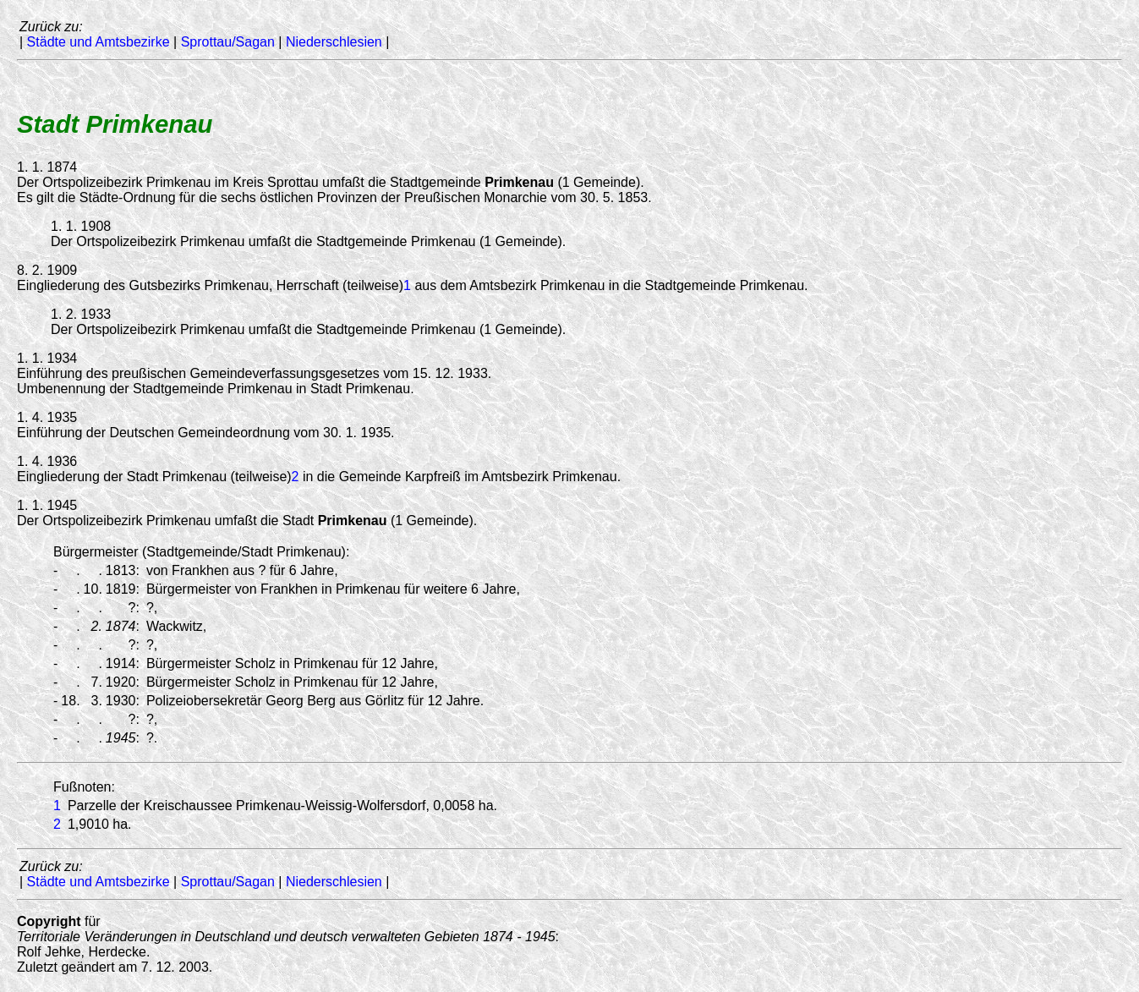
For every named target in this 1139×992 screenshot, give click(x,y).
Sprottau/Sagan (228, 42)
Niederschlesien (334, 42)
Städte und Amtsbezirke (98, 42)
